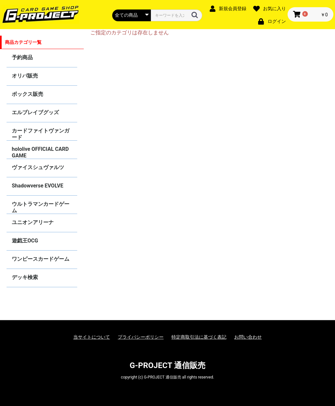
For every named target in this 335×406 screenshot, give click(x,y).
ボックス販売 (27, 94)
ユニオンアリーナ (33, 222)
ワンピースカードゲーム (40, 259)
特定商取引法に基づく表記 (198, 337)
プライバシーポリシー (141, 337)
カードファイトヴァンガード (40, 134)
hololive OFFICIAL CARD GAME (40, 152)
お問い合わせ (248, 337)
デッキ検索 (25, 277)
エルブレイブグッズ (35, 112)
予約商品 (22, 57)
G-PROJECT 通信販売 (167, 365)
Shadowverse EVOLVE (37, 186)
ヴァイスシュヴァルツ (38, 167)
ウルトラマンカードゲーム (40, 207)
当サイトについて (91, 337)
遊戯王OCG (25, 241)
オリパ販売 (25, 76)
